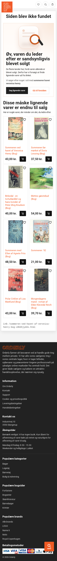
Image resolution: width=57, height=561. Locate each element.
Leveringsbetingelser (12, 403)
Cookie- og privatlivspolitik (14, 399)
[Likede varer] (39, 5)
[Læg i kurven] (23, 159)
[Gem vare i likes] (24, 119)
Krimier (5, 508)
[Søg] (46, 5)
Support (6, 395)
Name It (6, 530)
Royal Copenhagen (11, 539)
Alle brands (7, 522)
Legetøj (5, 468)
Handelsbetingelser (11, 407)
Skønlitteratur (8, 499)
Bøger (5, 464)
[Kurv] (52, 5)
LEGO (5, 526)
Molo (4, 534)
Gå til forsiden (39, 90)
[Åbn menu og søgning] (49, 546)
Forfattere (7, 490)
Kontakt (6, 390)
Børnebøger (8, 503)
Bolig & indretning (10, 476)
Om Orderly (7, 386)
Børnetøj (6, 472)
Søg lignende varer (17, 90)
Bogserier (6, 495)
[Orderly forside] (7, 7)
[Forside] (13, 347)
